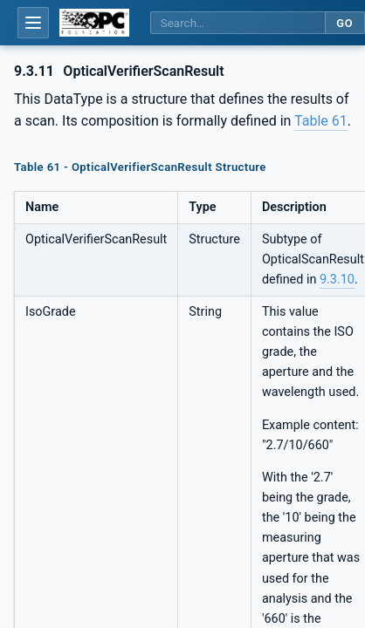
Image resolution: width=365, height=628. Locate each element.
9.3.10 (337, 279)
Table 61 (321, 121)
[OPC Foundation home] (94, 23)
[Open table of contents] (33, 22)
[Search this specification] (237, 23)
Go (344, 23)
